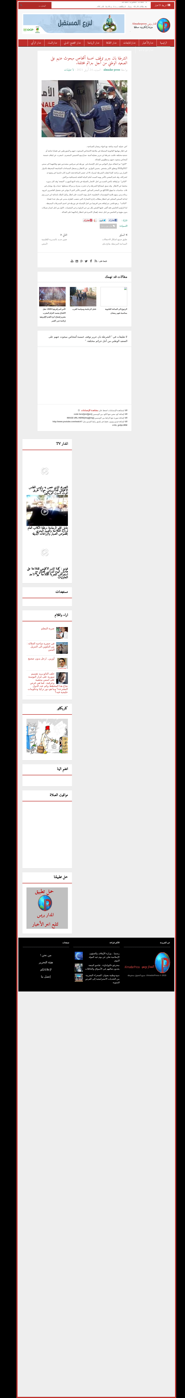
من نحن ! (42, 955)
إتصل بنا (42, 976)
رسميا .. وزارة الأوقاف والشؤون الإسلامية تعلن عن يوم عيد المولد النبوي (100, 957)
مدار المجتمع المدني (68, 42)
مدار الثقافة (107, 42)
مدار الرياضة (90, 42)
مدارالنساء (48, 42)
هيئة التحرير (42, 962)
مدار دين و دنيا (142, 49)
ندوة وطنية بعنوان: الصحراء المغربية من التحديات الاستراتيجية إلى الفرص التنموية (98, 979)
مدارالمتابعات (126, 42)
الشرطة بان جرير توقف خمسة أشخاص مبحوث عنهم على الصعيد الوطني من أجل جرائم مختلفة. (85, 61)
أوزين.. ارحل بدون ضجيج (37, 658)
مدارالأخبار (144, 42)
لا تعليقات (65, 69)
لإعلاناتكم (42, 969)
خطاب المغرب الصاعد (129, 2)
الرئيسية (159, 42)
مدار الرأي (32, 42)
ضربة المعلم (44, 628)
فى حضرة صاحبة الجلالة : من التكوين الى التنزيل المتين (37, 646)
